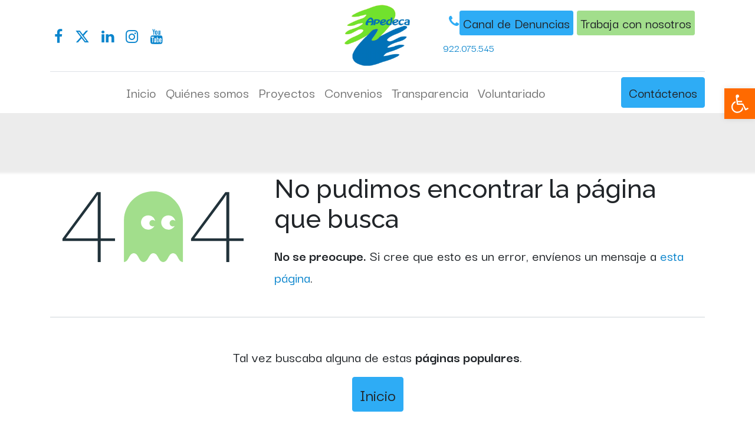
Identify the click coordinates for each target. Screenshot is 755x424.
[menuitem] (141, 92)
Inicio (378, 394)
